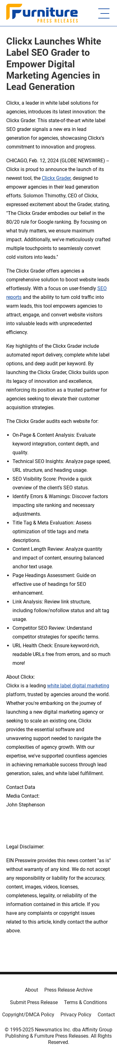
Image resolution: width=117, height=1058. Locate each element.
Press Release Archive (68, 990)
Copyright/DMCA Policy (28, 1015)
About (31, 990)
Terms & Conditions (85, 1002)
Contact (106, 1015)
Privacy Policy (76, 1015)
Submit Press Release (34, 1002)
